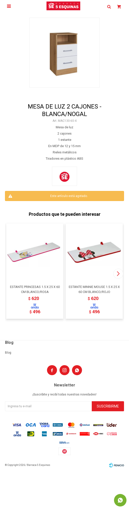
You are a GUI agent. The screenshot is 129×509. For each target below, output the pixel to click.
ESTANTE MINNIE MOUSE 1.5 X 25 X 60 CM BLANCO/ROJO (94, 289)
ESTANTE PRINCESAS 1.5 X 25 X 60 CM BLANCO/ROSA (35, 289)
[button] (118, 273)
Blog (8, 352)
